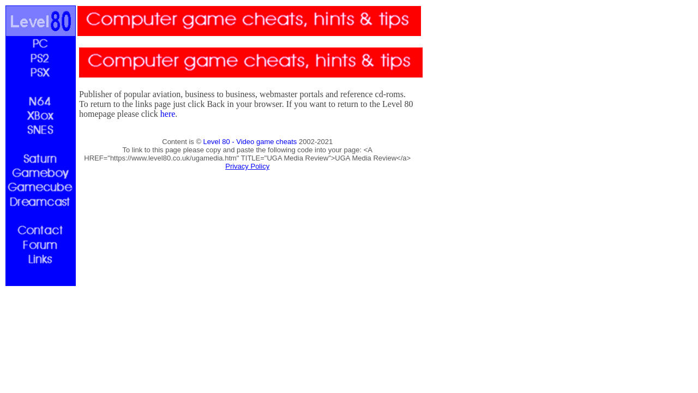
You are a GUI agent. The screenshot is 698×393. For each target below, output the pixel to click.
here (168, 113)
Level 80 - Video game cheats (250, 142)
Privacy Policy (247, 166)
